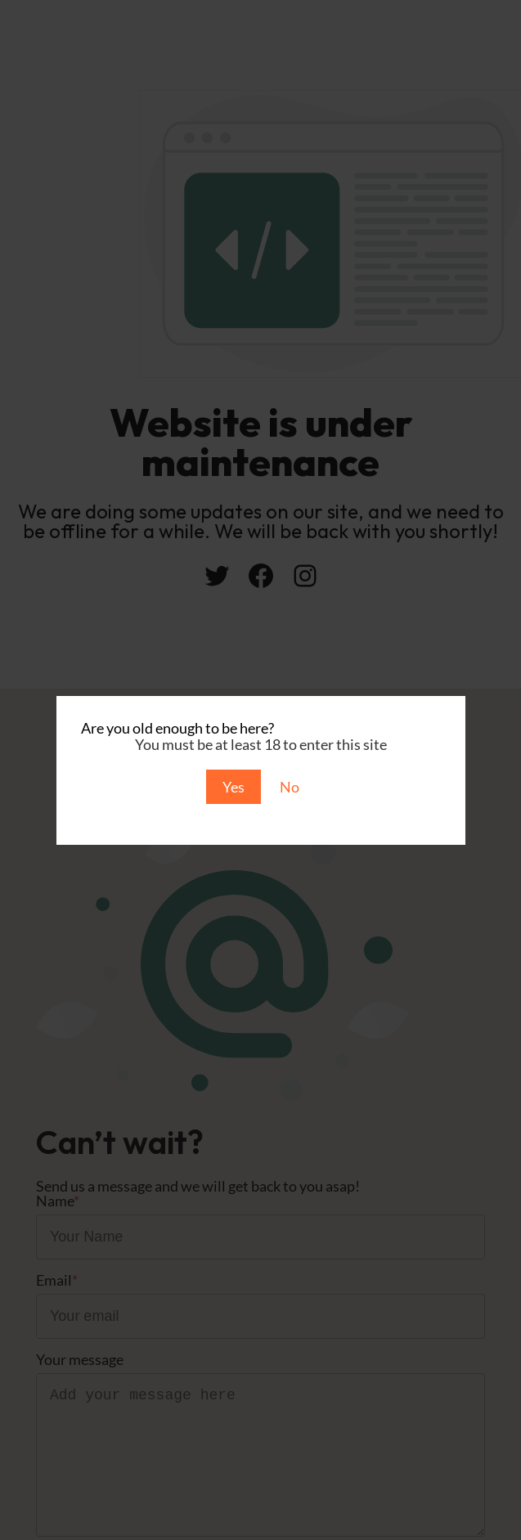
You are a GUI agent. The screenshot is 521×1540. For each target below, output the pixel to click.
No (289, 787)
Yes (233, 787)
